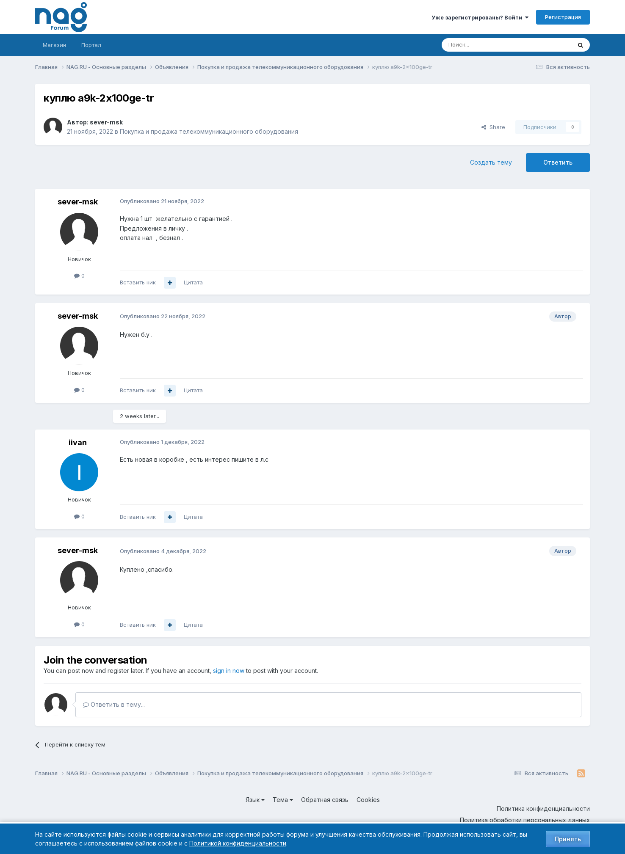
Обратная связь (324, 799)
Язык (255, 799)
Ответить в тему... (114, 704)
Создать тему (491, 162)
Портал (91, 44)
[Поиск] (483, 45)
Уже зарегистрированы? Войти (479, 17)
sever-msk (106, 122)
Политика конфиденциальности (543, 808)
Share (493, 127)
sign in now (228, 670)
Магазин (54, 44)
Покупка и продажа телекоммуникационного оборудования (209, 131)
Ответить (557, 162)
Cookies (368, 799)
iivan (78, 442)
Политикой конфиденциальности (237, 843)
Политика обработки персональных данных (525, 820)
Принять (568, 839)
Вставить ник (138, 282)
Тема (283, 799)
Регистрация (563, 17)
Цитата (193, 282)
